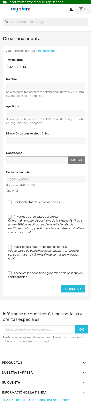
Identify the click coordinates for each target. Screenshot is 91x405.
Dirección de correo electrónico (27, 133)
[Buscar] (45, 22)
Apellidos (12, 106)
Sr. (10, 67)
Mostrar (76, 160)
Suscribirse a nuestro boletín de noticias (44, 252)
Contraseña (14, 153)
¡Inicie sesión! (47, 51)
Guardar (73, 289)
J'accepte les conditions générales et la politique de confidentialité (45, 275)
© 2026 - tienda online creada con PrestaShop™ (37, 400)
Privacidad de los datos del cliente (46, 224)
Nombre (11, 79)
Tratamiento (14, 60)
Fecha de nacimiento (20, 172)
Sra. (22, 67)
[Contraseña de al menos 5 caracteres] (37, 160)
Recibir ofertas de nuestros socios (34, 202)
